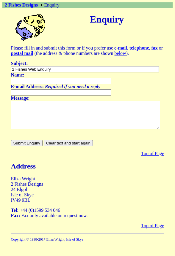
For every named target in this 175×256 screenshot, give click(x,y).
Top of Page (152, 158)
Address (23, 171)
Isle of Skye (74, 245)
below (120, 53)
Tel (14, 215)
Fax (15, 220)
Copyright (18, 245)
